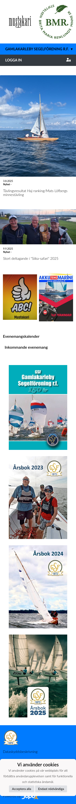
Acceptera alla (21, 789)
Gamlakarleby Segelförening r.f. (40, 49)
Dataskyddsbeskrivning (20, 751)
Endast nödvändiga (51, 789)
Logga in (38, 60)
